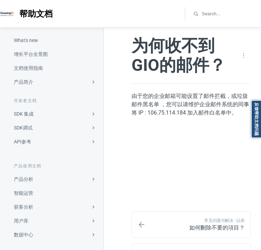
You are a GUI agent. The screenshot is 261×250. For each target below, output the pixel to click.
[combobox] (231, 14)
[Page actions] (244, 55)
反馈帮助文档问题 (256, 119)
